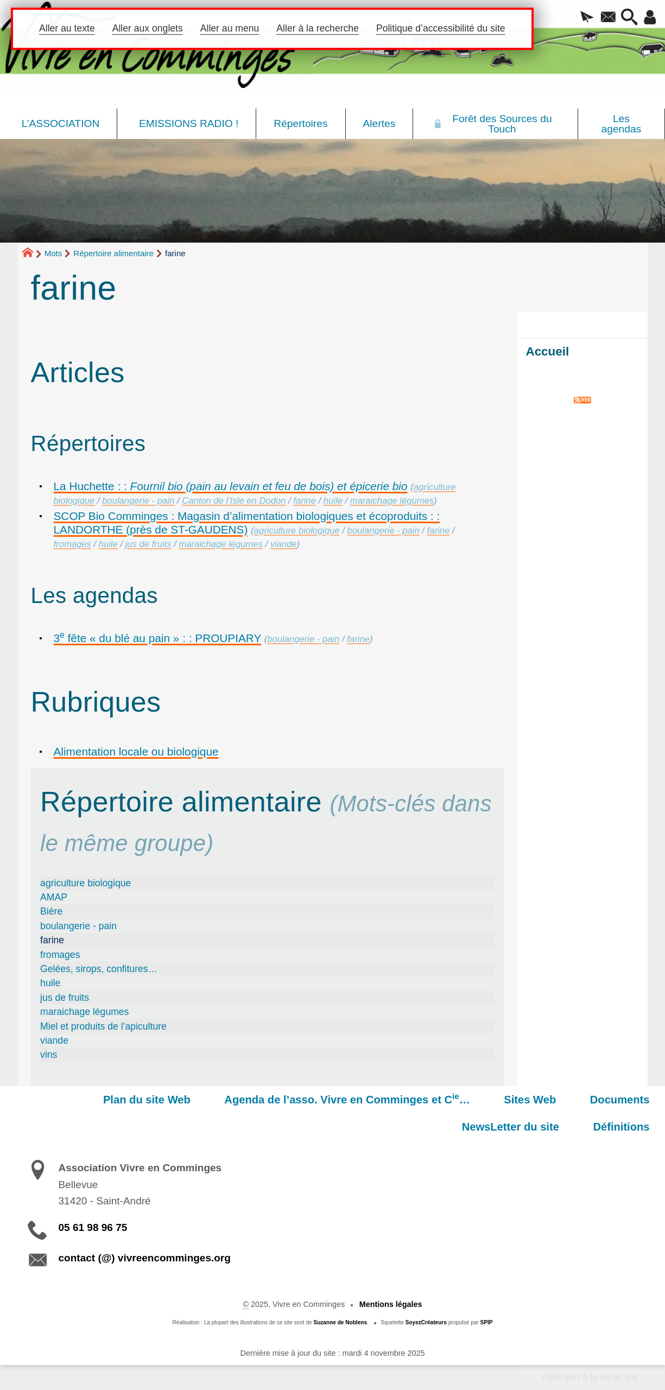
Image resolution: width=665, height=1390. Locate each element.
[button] (579, 17)
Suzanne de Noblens (340, 1322)
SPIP (486, 1322)
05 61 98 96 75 (93, 1227)
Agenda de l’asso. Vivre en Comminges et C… (247, 1098)
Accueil (547, 351)
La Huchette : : (231, 486)
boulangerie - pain (138, 501)
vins (48, 1054)
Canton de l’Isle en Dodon (234, 501)
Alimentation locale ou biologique (136, 751)
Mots (53, 253)
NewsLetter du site (605, 1100)
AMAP (53, 897)
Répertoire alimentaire (113, 253)
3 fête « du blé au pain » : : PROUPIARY (158, 638)
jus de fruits (148, 544)
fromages (72, 544)
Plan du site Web (56, 1100)
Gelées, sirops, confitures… (98, 968)
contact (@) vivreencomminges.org (145, 1258)
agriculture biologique (297, 530)
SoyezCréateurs (426, 1322)
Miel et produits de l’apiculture (103, 1026)
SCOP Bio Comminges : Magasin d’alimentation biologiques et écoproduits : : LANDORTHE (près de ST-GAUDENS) (247, 523)
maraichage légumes (392, 501)
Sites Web (421, 1100)
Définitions (626, 1127)
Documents (502, 1100)
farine (304, 501)
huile (333, 501)
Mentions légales (390, 1304)
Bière (51, 911)
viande (283, 544)
